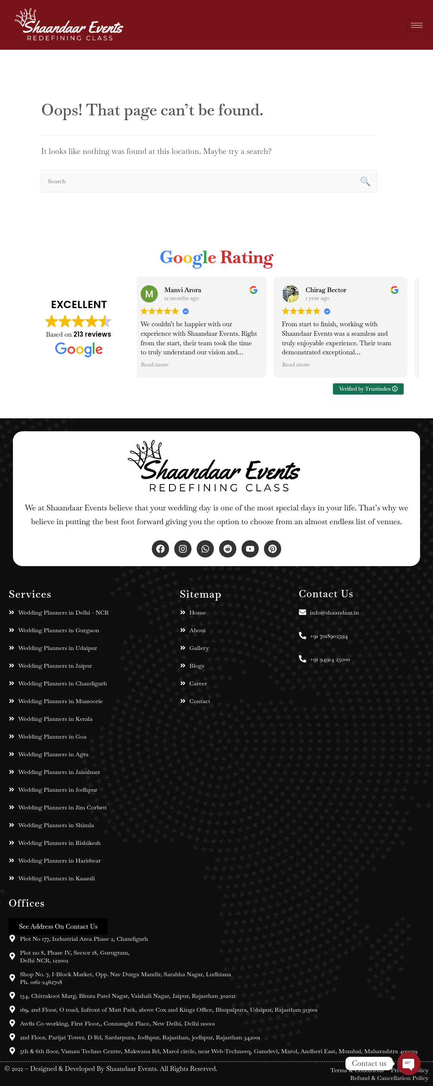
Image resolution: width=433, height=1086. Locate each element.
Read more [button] (162, 364)
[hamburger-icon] (417, 25)
